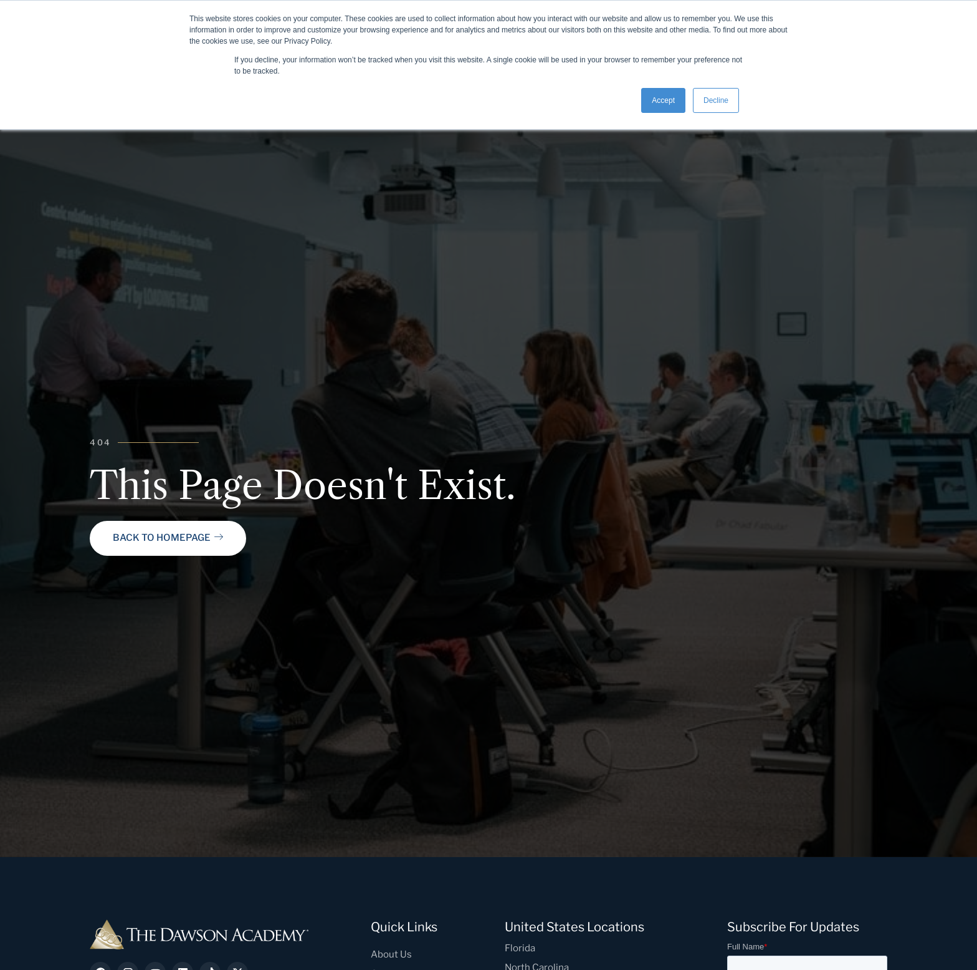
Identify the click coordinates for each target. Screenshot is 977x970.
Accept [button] (663, 100)
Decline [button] (715, 100)
